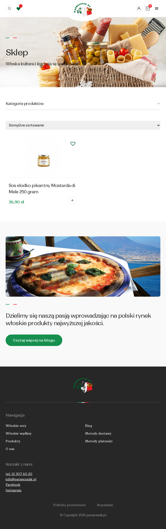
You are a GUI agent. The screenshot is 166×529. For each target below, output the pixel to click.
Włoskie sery (16, 425)
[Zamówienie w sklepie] (83, 125)
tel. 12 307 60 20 (19, 474)
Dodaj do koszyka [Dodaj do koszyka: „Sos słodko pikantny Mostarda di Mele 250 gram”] (72, 200)
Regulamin (105, 505)
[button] (73, 143)
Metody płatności (98, 441)
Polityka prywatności (69, 505)
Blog (88, 425)
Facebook (13, 484)
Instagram (13, 490)
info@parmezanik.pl (21, 479)
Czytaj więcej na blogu (34, 340)
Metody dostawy (98, 433)
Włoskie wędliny (19, 433)
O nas (10, 449)
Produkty (13, 441)
